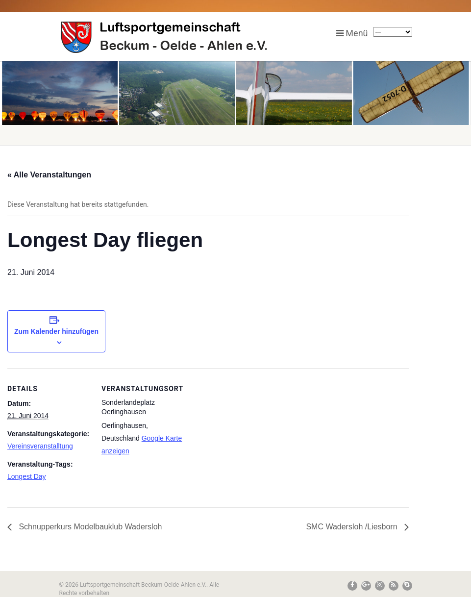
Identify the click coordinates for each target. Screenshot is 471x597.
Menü (352, 33)
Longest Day (26, 476)
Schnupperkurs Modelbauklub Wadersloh (89, 526)
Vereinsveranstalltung (40, 446)
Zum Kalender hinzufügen (56, 331)
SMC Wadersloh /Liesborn (352, 526)
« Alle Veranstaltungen (49, 175)
